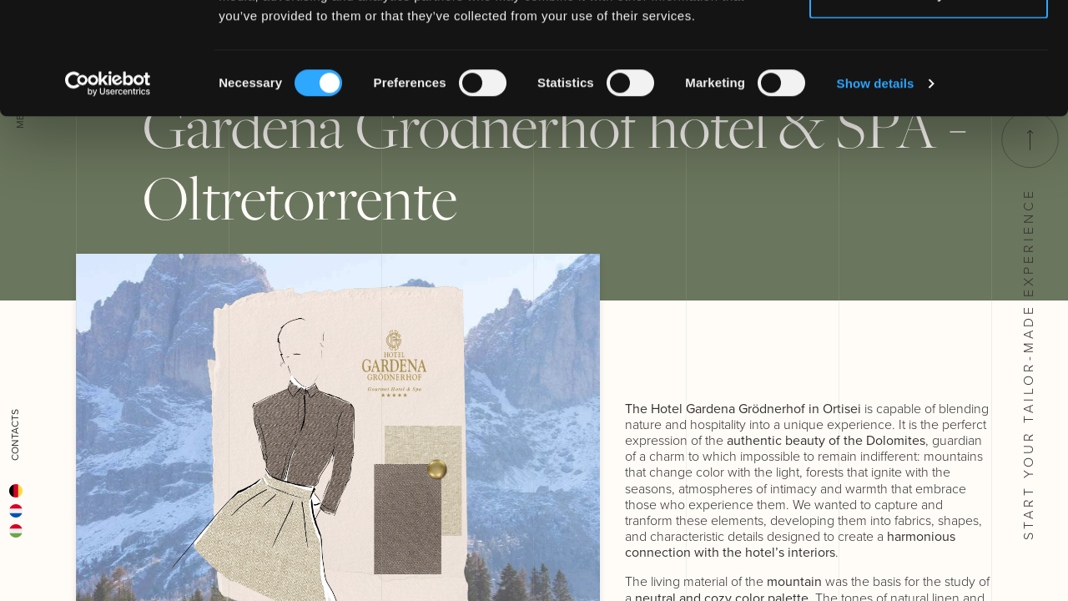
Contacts (15, 435)
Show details (875, 188)
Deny (929, 99)
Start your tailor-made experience (1028, 325)
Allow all (929, 44)
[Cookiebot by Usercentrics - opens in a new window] (108, 188)
